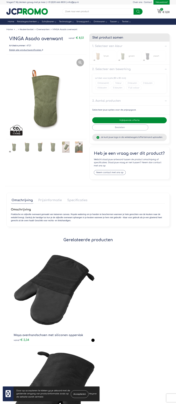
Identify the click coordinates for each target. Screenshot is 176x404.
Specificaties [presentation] (74, 199)
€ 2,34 (21, 299)
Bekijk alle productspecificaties (26, 50)
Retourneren (97, 337)
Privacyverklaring (140, 337)
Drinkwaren (99, 21)
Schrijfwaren (48, 21)
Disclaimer (137, 341)
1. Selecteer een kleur (107, 46)
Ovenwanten (43, 29)
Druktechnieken (59, 341)
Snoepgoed (82, 21)
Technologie (65, 21)
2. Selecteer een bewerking (111, 69)
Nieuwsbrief (162, 2)
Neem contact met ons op (109, 172)
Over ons (137, 2)
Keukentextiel (27, 29)
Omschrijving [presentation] (21, 199)
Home (11, 21)
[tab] (21, 200)
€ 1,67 (134, 293)
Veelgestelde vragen (62, 337)
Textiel (125, 21)
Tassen (113, 21)
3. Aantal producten (106, 100)
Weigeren (93, 394)
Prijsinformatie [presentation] (48, 199)
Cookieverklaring (140, 333)
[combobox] (98, 11)
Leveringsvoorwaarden (144, 329)
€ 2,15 (59, 291)
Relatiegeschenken (27, 21)
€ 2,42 (98, 291)
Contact (148, 2)
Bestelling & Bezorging (103, 333)
